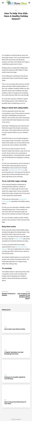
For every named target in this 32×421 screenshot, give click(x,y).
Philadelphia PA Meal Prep (16, 165)
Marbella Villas (18, 233)
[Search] (29, 3)
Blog (16, 10)
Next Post (23, 290)
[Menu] (3, 2)
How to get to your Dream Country (14, 324)
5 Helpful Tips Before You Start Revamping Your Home (14, 348)
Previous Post (9, 288)
